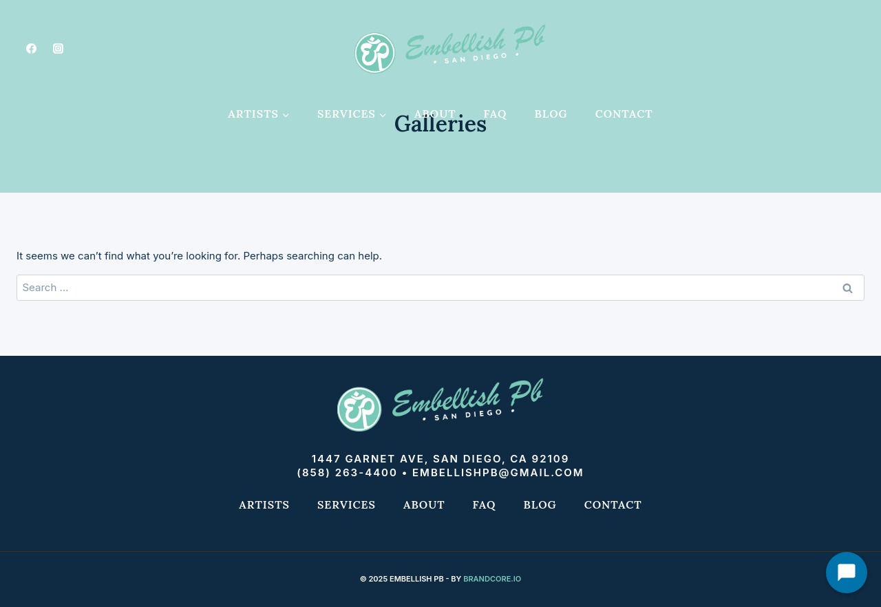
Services (346, 504)
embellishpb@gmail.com (498, 472)
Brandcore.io (492, 579)
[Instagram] (57, 48)
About (435, 113)
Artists (264, 504)
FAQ (495, 113)
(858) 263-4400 (347, 472)
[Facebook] (31, 48)
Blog (551, 113)
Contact (624, 113)
